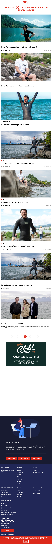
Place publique (7, 487)
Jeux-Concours (5, 492)
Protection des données (7, 514)
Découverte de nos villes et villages (7, 471)
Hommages (4, 490)
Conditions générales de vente (8, 512)
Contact (8, 530)
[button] (2, 2)
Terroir (18, 483)
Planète (19, 474)
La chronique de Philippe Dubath (38, 473)
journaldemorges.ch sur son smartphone (11, 508)
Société (19, 481)
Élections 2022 (38, 487)
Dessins (35, 470)
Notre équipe (4, 510)
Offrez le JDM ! (36, 458)
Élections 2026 (20, 472)
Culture (19, 470)
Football (19, 490)
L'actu (19, 467)
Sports (19, 487)
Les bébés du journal (6, 494)
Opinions (36, 467)
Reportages (20, 479)
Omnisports (20, 492)
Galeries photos (5, 474)
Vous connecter (24, 458)
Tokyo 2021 (19, 496)
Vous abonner (12, 458)
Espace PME (4, 505)
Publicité (3, 503)
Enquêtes (36, 490)
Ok (26, 541)
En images (5, 467)
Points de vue (36, 476)
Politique (19, 476)
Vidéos (3, 476)
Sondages (3, 496)
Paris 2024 (19, 494)
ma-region (37, 493)
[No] (50, 540)
